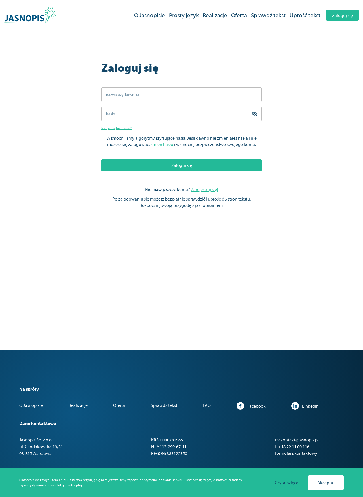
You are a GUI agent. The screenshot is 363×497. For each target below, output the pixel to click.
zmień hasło (162, 144)
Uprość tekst (305, 15)
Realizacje (215, 15)
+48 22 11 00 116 (293, 446)
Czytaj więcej (287, 482)
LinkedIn (305, 406)
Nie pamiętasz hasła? (116, 128)
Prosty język (184, 15)
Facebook (251, 406)
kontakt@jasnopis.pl (299, 440)
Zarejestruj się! (204, 189)
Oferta (239, 15)
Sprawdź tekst (268, 15)
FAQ (207, 405)
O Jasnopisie (149, 15)
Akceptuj (325, 482)
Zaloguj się (342, 15)
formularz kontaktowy (296, 453)
